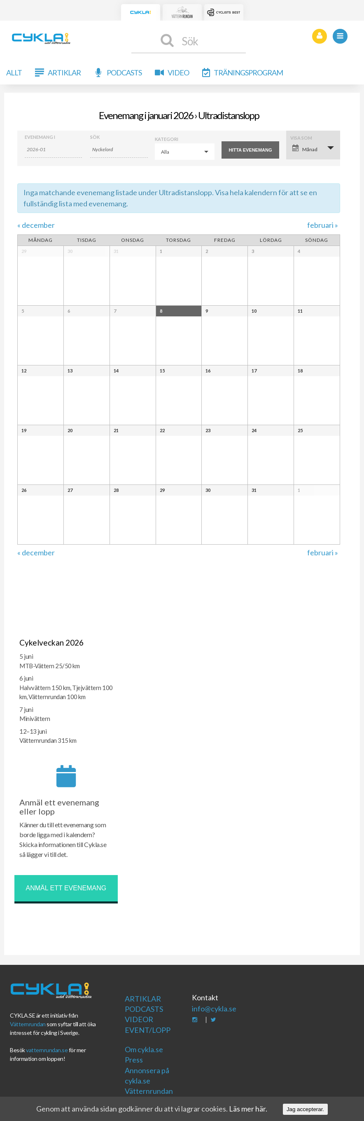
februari (322, 224)
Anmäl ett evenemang (66, 888)
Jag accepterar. (305, 1109)
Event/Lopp (147, 1029)
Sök (95, 137)
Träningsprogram (248, 72)
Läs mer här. (248, 1108)
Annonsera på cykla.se (147, 1075)
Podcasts (124, 72)
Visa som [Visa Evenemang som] (301, 138)
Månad (304, 148)
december (36, 224)
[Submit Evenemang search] (250, 150)
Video (178, 72)
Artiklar (64, 72)
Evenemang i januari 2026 (146, 115)
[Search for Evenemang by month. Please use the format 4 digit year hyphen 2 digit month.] (53, 149)
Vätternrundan (28, 1023)
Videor (139, 1019)
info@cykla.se (214, 1008)
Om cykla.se (144, 1049)
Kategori (166, 139)
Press (134, 1059)
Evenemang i (40, 137)
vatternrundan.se (47, 1049)
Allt (14, 72)
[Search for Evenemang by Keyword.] (119, 149)
